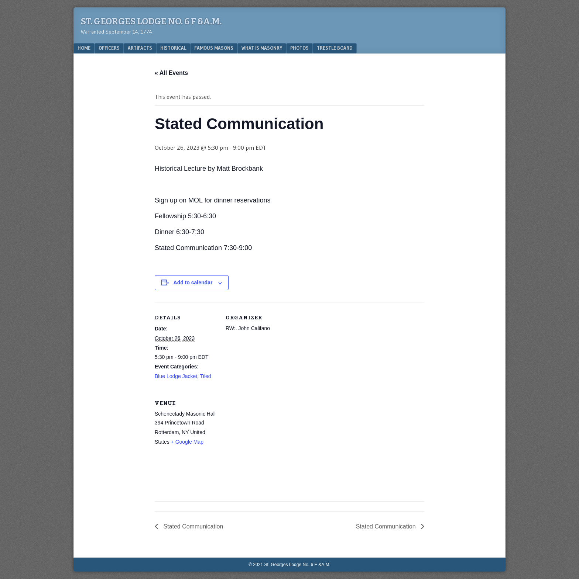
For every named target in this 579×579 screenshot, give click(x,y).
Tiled (205, 376)
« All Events (171, 73)
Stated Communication (192, 526)
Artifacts (140, 48)
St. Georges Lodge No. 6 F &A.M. (151, 21)
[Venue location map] (265, 438)
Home (84, 48)
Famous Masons (213, 48)
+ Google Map (187, 442)
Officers (109, 48)
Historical (173, 48)
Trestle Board (335, 48)
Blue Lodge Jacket (176, 376)
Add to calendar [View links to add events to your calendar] (193, 282)
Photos (299, 48)
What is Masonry (261, 48)
